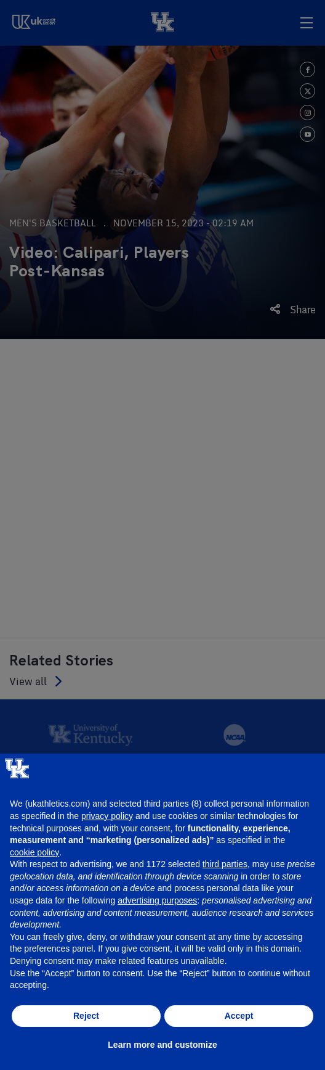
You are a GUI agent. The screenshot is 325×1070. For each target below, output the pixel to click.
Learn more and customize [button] (162, 1045)
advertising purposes (157, 900)
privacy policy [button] (107, 816)
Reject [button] (86, 1016)
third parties (225, 864)
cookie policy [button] (34, 852)
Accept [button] (239, 1016)
